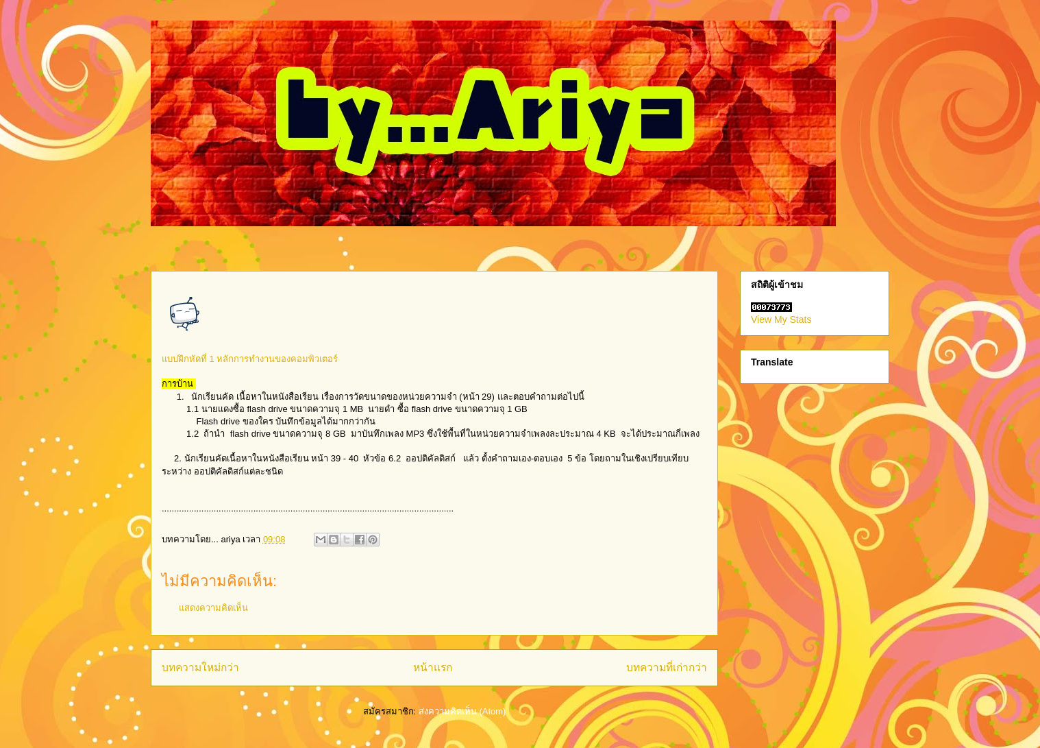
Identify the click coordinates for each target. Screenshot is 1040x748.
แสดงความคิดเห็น (213, 608)
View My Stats (781, 319)
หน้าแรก (432, 667)
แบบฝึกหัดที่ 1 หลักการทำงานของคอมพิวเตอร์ (250, 359)
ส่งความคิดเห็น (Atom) (462, 711)
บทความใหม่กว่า (200, 667)
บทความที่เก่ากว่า (666, 667)
